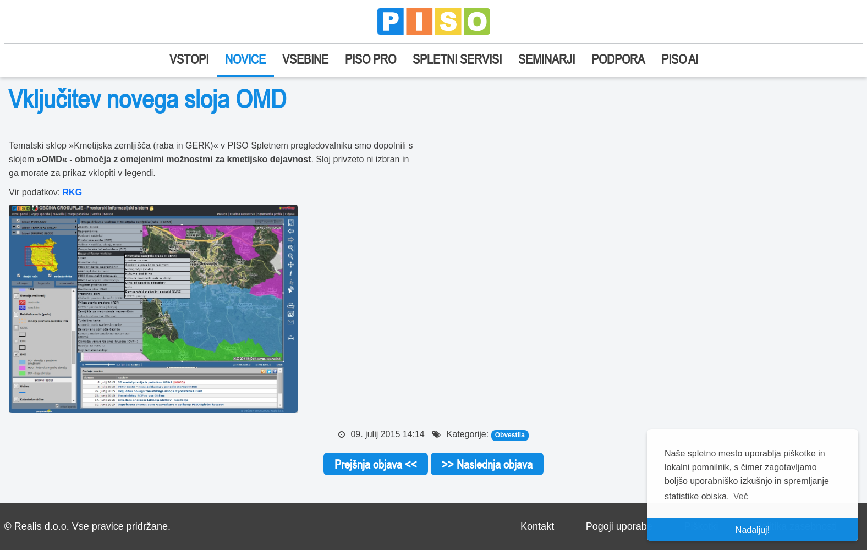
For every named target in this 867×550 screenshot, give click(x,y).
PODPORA (618, 59)
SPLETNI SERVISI (457, 59)
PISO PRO (370, 59)
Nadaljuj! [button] (753, 530)
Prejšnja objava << (375, 464)
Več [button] (740, 496)
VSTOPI (188, 59)
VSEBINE (305, 59)
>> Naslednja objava (487, 464)
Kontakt (537, 526)
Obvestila (510, 435)
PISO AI (679, 59)
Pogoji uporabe (619, 526)
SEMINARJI (546, 59)
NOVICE (245, 59)
